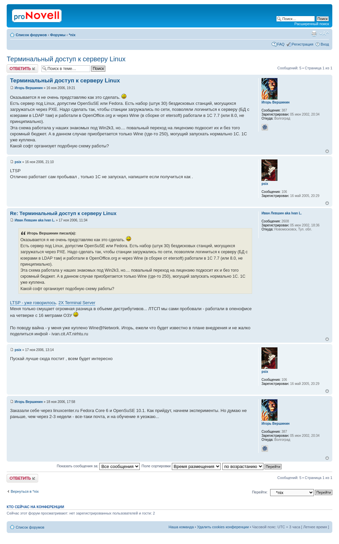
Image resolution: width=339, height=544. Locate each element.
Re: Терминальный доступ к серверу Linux (63, 213)
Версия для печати (314, 33)
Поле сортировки (180, 466)
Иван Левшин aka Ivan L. (35, 220)
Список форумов (31, 35)
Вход (325, 44)
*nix (72, 35)
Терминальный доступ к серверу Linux (66, 59)
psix (18, 162)
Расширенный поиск (311, 24)
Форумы (58, 35)
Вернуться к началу (327, 151)
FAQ (281, 44)
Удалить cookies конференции (223, 527)
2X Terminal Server (77, 302)
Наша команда (181, 527)
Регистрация (302, 44)
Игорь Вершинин (29, 88)
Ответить (22, 68)
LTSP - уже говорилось (33, 302)
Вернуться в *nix (25, 491)
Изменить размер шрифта (324, 33)
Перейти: (260, 492)
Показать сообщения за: (98, 466)
